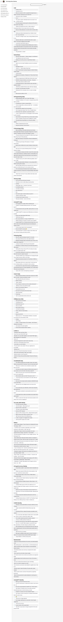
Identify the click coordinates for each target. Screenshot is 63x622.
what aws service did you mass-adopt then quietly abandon (27, 521)
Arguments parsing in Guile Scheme (22, 125)
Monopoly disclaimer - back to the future (23, 198)
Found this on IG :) (19, 11)
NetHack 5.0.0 (16, 349)
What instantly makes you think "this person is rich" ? (25, 375)
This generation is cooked (20, 51)
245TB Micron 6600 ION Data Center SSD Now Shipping (26, 86)
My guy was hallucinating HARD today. (23, 215)
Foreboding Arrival (19, 302)
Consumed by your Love (20, 289)
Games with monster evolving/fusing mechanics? (25, 270)
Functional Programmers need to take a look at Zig (23, 340)
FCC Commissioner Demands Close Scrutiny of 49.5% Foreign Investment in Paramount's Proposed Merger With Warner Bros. (26, 170)
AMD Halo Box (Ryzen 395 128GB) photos (24, 416)
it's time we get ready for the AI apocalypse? (24, 227)
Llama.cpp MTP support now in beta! (22, 419)
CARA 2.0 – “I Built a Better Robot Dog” (23, 68)
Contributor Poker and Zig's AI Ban (20, 332)
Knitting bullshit (18, 73)
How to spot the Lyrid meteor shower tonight (22, 553)
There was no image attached (21, 598)
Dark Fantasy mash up (20, 307)
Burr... (17, 192)
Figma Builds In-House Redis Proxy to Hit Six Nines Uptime (27, 116)
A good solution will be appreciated (22, 605)
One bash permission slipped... (21, 404)
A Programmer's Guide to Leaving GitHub (23, 103)
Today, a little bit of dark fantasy (21, 310)
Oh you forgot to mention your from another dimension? (26, 284)
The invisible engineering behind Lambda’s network (25, 518)
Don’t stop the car (19, 190)
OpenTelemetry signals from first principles (23, 108)
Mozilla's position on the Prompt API (20, 354)
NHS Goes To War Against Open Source (21, 342)
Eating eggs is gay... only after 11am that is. (24, 185)
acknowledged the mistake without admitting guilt (25, 203)
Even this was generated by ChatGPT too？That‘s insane (26, 586)
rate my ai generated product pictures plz (23, 295)
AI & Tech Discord (4, 8)
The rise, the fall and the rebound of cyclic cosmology (24, 561)
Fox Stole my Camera (20, 188)
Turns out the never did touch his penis (23, 180)
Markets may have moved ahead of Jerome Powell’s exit (26, 489)
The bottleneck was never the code (22, 58)
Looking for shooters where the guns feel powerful (25, 243)
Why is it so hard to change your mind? (21, 563)
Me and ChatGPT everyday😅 (21, 228)
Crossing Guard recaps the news (22, 197)
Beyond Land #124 (19, 314)
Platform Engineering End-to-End (22, 123)
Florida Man (18, 294)
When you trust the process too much (23, 581)
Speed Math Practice (4, 11)
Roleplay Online (3, 16)
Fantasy (17, 319)
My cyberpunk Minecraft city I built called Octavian (25, 238)
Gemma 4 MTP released (20, 411)
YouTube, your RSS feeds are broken (23, 88)
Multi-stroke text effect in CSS (21, 93)
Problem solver (18, 9)
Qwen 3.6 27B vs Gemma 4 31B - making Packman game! (26, 412)
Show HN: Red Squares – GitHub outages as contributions (26, 56)
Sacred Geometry (19, 292)
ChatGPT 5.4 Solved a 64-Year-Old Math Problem (25, 591)
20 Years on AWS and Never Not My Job (23, 519)
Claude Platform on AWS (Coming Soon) (23, 536)
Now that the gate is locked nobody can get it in (24, 193)
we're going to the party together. (22, 325)
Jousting (17, 183)
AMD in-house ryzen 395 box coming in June (24, 414)
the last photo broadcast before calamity (23, 327)
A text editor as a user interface (19, 344)
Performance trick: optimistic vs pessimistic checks (25, 111)
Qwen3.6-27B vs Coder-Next (21, 407)
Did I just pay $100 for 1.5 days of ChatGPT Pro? (25, 218)
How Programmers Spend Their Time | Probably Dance (26, 110)
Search (44, 4)
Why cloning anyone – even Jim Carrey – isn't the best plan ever (26, 544)
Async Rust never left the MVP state (20, 334)
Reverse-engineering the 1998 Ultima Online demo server (26, 78)
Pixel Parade (18, 320)
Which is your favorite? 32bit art (21, 287)
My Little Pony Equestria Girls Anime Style (23, 290)
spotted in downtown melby (21, 195)
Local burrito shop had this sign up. (22, 43)
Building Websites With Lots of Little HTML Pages (25, 98)
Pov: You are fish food (20, 34)
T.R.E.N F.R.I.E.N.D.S (20, 603)
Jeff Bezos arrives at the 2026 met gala (23, 285)
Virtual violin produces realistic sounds (23, 81)
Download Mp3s (3, 6)
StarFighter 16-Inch (19, 66)
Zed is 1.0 (16, 339)
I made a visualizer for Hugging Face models (24, 417)
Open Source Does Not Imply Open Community (23, 350)
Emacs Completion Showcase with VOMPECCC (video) (26, 118)
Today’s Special (19, 282)
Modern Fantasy (19, 280)
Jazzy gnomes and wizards (21, 300)
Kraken (17, 312)
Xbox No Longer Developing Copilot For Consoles (25, 237)
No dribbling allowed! (20, 187)
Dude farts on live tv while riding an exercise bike (25, 182)
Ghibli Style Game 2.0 (20, 217)
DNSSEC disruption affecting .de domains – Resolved (26, 80)
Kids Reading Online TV (5, 13)
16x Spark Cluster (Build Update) (22, 409)
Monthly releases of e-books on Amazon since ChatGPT (26, 220)
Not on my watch (19, 305)
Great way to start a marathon (21, 16)
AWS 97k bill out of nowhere (21, 531)
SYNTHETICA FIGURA (20, 309)
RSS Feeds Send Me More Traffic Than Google (23, 352)
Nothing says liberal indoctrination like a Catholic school (26, 33)
